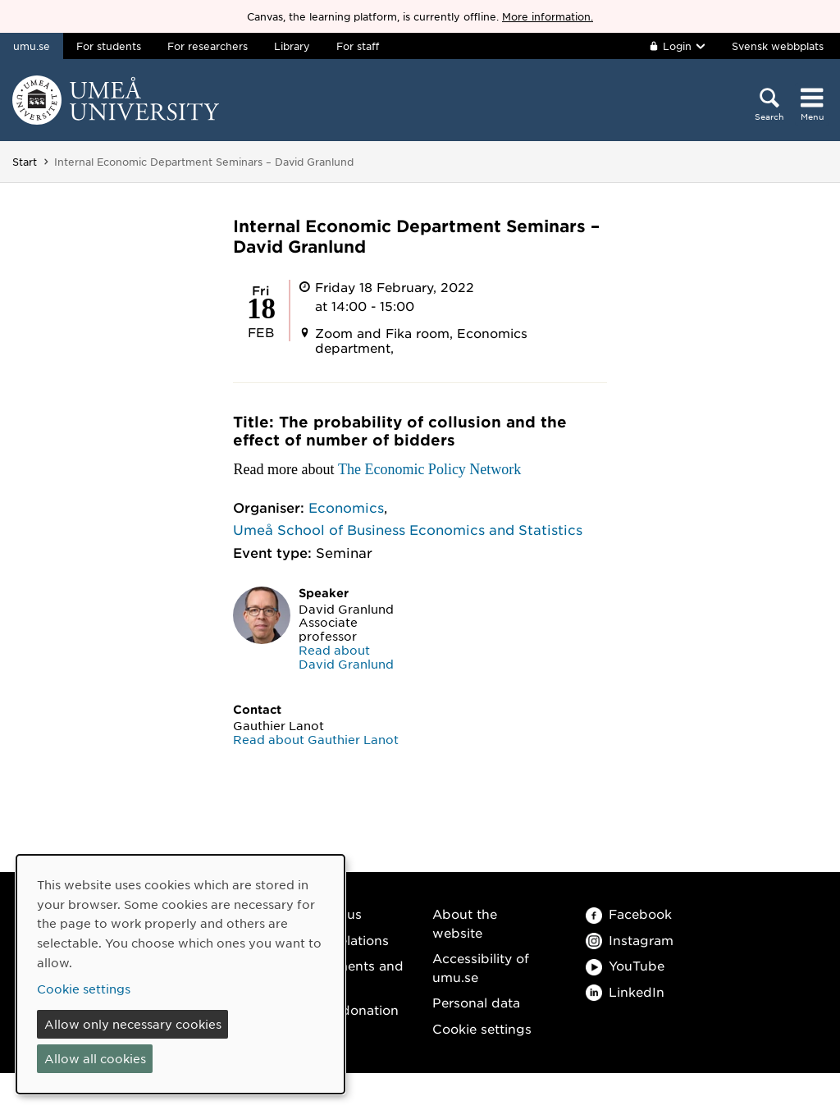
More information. (547, 16)
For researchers (207, 46)
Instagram (629, 940)
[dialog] (180, 974)
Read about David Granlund (346, 656)
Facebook (629, 913)
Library (292, 46)
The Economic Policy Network (429, 469)
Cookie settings (482, 1028)
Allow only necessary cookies (132, 1023)
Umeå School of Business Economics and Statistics (407, 529)
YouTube (625, 965)
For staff (357, 46)
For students (108, 46)
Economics (346, 507)
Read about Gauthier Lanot (316, 739)
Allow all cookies (95, 1058)
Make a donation (345, 1009)
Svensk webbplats (778, 46)
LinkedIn (625, 991)
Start (24, 161)
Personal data (476, 1002)
